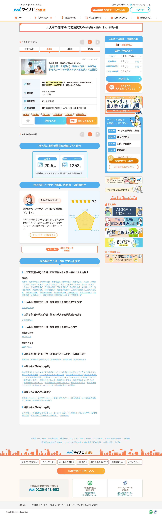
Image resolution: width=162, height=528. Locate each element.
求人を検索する (94, 17)
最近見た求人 (144, 17)
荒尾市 (26, 285)
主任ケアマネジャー (61, 398)
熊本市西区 (56, 282)
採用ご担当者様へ (29, 462)
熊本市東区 (45, 282)
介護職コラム (117, 462)
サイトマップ (47, 462)
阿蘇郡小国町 (38, 290)
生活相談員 (75, 398)
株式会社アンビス (78, 383)
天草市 (91, 285)
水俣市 (33, 285)
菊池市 (54, 285)
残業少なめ (44, 359)
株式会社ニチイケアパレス (83, 380)
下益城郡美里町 (37, 287)
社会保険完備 (56, 359)
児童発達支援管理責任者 (42, 400)
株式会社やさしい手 (47, 380)
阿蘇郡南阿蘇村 (63, 290)
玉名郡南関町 (50, 287)
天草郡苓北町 (76, 295)
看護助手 (64, 438)
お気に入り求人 (119, 17)
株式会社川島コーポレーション (57, 383)
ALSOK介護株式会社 (33, 377)
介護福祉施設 (27, 320)
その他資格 (64, 416)
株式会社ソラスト (31, 380)
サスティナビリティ (57, 505)
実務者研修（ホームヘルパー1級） (44, 416)
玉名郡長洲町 (62, 287)
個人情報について (98, 462)
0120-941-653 (44, 489)
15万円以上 (26, 337)
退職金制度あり (80, 359)
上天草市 (69, 285)
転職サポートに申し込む (109, 10)
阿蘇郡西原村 (50, 290)
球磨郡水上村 (36, 295)
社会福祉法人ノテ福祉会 (65, 385)
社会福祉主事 (84, 413)
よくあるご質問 (65, 462)
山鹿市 (47, 285)
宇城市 (77, 285)
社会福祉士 (73, 413)
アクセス (43, 505)
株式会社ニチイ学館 (88, 377)
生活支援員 (108, 442)
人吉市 (93, 282)
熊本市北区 (77, 282)
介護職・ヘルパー (29, 398)
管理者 (118, 442)
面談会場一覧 (68, 17)
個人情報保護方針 (91, 505)
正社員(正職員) (28, 308)
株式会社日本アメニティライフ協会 (76, 372)
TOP (18, 17)
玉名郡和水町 (74, 287)
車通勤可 (25, 359)
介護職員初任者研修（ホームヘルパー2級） (50, 413)
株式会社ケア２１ (64, 380)
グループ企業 (77, 505)
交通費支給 (67, 359)
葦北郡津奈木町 (86, 292)
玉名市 (40, 285)
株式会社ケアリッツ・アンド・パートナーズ (61, 377)
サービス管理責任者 (72, 442)
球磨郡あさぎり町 (62, 295)
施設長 (28, 400)
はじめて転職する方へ (124, 167)
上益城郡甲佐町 (46, 292)
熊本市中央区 (34, 282)
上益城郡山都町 (60, 292)
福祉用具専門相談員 (92, 442)
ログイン (140, 10)
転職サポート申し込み (81, 471)
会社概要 (35, 505)
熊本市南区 (66, 282)
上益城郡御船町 (77, 290)
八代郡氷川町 (73, 292)
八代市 (86, 282)
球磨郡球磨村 (48, 295)
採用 (68, 505)
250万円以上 (27, 347)
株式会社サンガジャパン (33, 383)
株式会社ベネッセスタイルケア (34, 372)
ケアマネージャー (45, 398)
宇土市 (61, 285)
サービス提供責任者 (113, 438)
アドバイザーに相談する (43, 235)
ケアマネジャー (76, 438)
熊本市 (24, 282)
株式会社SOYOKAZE (74, 375)
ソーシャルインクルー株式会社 (52, 375)
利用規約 (81, 462)
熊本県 (45, 200)
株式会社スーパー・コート (43, 385)
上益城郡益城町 (31, 292)
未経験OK (35, 359)
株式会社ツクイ (54, 372)
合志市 (26, 287)
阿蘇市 (84, 285)
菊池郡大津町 (87, 287)
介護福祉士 (26, 413)
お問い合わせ (134, 462)
